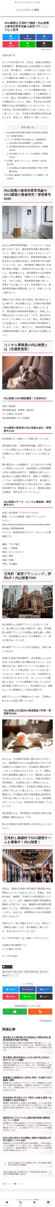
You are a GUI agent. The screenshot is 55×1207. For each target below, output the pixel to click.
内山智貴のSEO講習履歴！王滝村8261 (26, 143)
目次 (23, 127)
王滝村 (44, 972)
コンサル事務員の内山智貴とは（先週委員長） (27, 139)
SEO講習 (7, 972)
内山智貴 (18, 972)
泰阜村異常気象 (31, 972)
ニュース (7, 967)
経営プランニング (10, 976)
